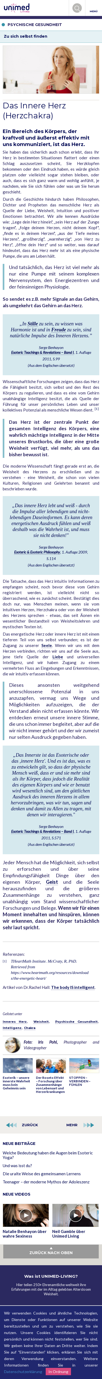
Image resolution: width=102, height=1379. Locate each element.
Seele (46, 645)
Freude (58, 329)
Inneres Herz (15, 1022)
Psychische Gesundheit (76, 1022)
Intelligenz (12, 1028)
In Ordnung (58, 1371)
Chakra (29, 1028)
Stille (32, 323)
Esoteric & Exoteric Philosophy (37, 552)
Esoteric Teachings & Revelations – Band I (42, 352)
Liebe (57, 656)
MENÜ (94, 8)
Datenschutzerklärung (23, 1371)
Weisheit (41, 1022)
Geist (52, 882)
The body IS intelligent (73, 987)
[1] (97, 408)
